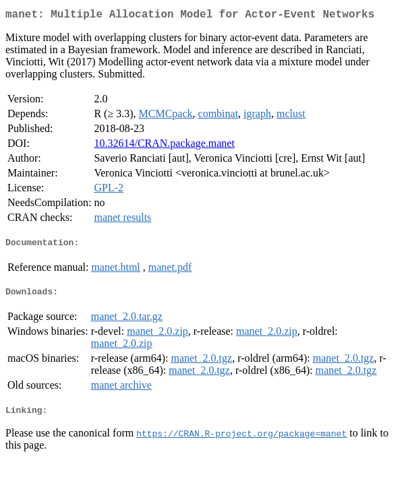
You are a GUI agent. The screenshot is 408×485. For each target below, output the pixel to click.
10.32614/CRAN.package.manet (164, 146)
